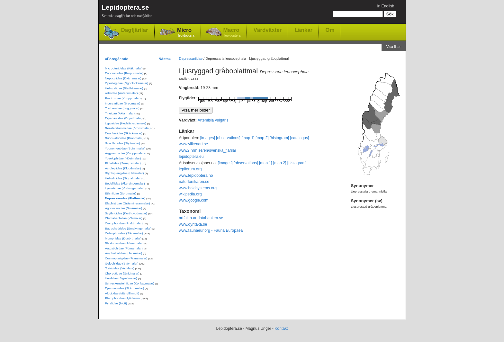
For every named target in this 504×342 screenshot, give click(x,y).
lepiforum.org (190, 169)
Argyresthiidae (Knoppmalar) (125, 153)
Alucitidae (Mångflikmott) (122, 293)
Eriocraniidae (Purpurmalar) (124, 73)
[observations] (228, 138)
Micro (185, 32)
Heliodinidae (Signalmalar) (123, 178)
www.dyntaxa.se (193, 224)
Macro (232, 32)
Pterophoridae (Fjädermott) (124, 298)
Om (329, 30)
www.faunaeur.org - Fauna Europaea (211, 230)
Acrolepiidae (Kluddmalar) (123, 168)
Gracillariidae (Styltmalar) (122, 143)
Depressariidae (191, 58)
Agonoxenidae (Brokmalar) (123, 208)
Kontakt (281, 328)
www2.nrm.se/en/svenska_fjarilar (207, 150)
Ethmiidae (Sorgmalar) (120, 193)
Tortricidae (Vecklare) (119, 268)
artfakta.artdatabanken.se (201, 218)
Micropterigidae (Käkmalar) (124, 68)
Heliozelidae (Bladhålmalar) (124, 88)
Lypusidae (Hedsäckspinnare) (125, 123)
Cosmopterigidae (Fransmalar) (126, 258)
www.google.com (194, 200)
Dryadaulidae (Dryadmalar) (124, 118)
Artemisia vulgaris (213, 120)
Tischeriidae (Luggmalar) (122, 108)
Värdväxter (267, 30)
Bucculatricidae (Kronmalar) (124, 138)
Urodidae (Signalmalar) (121, 278)
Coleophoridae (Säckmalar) (124, 233)
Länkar (303, 30)
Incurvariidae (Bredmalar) (122, 103)
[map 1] (248, 138)
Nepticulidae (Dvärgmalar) (123, 78)
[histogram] (279, 138)
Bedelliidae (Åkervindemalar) (125, 183)
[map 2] (262, 138)
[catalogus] (299, 138)
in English (385, 6)
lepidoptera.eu (191, 156)
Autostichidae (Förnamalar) (124, 248)
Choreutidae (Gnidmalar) (122, 273)
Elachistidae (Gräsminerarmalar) (127, 203)
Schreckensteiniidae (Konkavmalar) (129, 283)
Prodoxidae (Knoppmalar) (123, 98)
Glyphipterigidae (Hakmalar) (124, 173)
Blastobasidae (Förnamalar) (124, 243)
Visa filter (393, 47)
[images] (207, 138)
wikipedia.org (190, 194)
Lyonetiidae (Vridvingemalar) (125, 188)
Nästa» (164, 59)
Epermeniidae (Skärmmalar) (124, 288)
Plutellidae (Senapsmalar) (123, 163)
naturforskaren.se (194, 181)
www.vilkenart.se (193, 144)
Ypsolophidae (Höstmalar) (123, 158)
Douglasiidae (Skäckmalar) (123, 133)
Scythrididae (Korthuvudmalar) (126, 213)
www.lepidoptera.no (196, 175)
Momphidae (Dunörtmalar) (123, 238)
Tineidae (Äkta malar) (120, 113)
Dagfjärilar (134, 30)
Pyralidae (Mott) (116, 303)
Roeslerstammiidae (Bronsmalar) (128, 128)
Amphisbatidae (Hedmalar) (123, 253)
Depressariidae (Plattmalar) (125, 198)
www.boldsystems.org (198, 188)
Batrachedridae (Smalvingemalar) (128, 228)
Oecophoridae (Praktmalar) (124, 223)
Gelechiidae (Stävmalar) (122, 263)
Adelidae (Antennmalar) (121, 93)
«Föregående (117, 59)
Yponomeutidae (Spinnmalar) (125, 148)
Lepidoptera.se (127, 12)
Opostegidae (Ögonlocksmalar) (126, 83)
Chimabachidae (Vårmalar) (123, 218)
